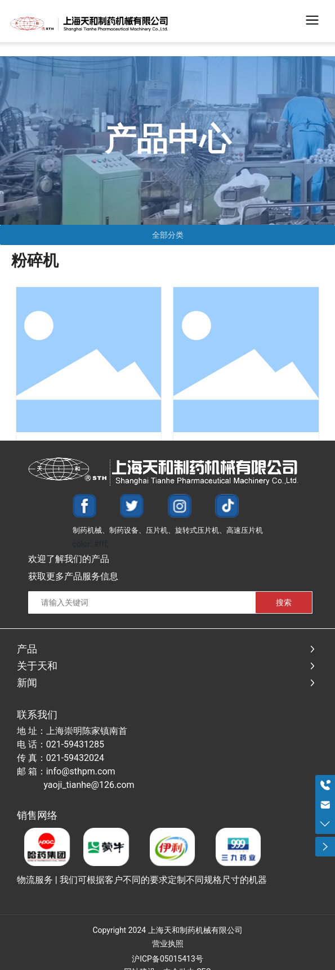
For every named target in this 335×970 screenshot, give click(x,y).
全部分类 (168, 234)
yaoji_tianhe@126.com (88, 784)
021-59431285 (75, 744)
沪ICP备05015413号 (167, 958)
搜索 (284, 602)
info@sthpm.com (80, 771)
